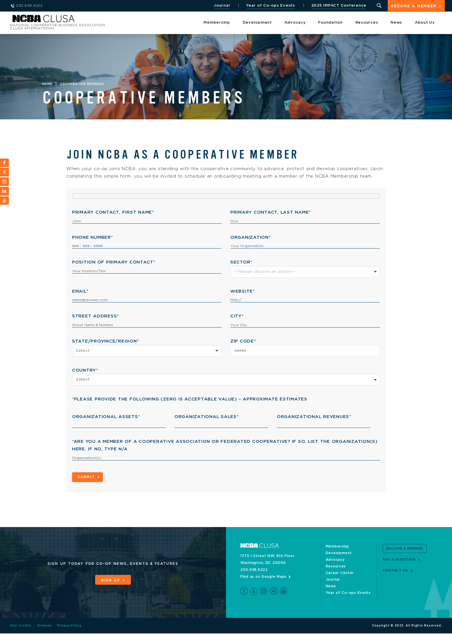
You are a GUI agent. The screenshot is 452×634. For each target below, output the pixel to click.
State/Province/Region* (105, 341)
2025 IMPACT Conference (338, 5)
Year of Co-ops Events (270, 5)
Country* (85, 370)
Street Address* (95, 316)
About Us (425, 23)
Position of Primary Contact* (113, 262)
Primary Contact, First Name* (113, 212)
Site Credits (20, 626)
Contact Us (396, 570)
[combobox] (305, 272)
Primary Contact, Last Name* (270, 212)
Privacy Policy (69, 626)
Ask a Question (400, 559)
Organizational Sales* (206, 417)
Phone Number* (92, 237)
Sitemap (44, 626)
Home (47, 84)
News (396, 23)
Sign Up (110, 580)
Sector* (241, 262)
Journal (221, 5)
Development (257, 23)
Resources (366, 23)
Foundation (330, 23)
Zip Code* (243, 341)
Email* (80, 291)
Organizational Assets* (106, 417)
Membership (217, 23)
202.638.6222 (254, 570)
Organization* (250, 237)
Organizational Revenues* (314, 417)
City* (237, 316)
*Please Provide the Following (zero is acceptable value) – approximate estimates (189, 399)
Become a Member (413, 6)
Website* (242, 291)
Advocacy (295, 23)
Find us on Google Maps (263, 577)
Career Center (340, 573)
